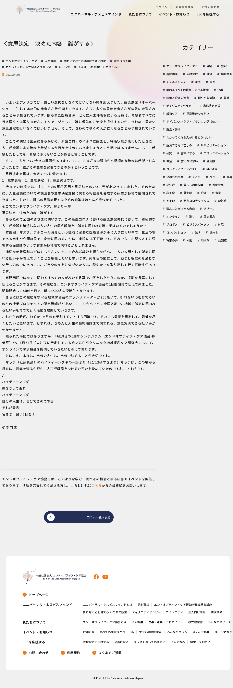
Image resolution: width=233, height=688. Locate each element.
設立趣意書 (195, 624)
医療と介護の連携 (177, 98)
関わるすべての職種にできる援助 (187, 90)
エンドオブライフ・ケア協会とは (104, 624)
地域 (209, 74)
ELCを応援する (208, 14)
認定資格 (143, 607)
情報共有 (226, 74)
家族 (198, 82)
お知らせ (89, 634)
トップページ (39, 596)
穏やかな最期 (206, 98)
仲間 (189, 240)
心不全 (170, 193)
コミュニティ (174, 614)
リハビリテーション (213, 145)
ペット (213, 177)
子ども (196, 177)
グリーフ (209, 209)
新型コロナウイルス (196, 201)
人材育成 (192, 74)
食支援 (211, 161)
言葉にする (188, 153)
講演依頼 (216, 614)
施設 (223, 66)
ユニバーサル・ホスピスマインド (96, 14)
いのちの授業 (174, 177)
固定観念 (209, 216)
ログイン (161, 7)
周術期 (205, 240)
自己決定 (212, 169)
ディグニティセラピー (180, 106)
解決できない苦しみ (179, 145)
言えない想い (189, 161)
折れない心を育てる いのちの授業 (105, 614)
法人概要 (137, 624)
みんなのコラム (177, 634)
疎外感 (222, 201)
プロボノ (172, 224)
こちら (96, 485)
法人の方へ (178, 644)
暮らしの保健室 (194, 185)
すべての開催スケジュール (117, 634)
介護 (220, 90)
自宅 (209, 66)
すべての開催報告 (150, 634)
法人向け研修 (197, 614)
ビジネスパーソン (197, 224)
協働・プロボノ (200, 644)
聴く (192, 216)
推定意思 (218, 185)
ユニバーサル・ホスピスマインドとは (107, 607)
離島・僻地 (173, 129)
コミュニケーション (216, 153)
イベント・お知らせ (174, 14)
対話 (221, 224)
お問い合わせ (211, 7)
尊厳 (226, 98)
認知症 (170, 185)
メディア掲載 (201, 634)
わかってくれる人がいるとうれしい (189, 137)
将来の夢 (172, 240)
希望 (169, 161)
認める (213, 232)
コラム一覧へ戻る (94, 518)
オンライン (173, 216)
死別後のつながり (197, 113)
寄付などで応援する (96, 644)
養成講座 (172, 74)
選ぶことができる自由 (180, 209)
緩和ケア (172, 113)
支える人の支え (176, 82)
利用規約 (73, 654)
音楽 (218, 193)
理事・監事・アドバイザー (165, 624)
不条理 (170, 201)
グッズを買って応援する (149, 644)
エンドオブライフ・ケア (182, 66)
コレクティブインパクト (181, 169)
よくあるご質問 (110, 654)
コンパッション (176, 232)
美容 (229, 177)
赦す (198, 232)
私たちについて (140, 14)
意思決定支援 (211, 106)
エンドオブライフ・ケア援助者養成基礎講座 (183, 607)
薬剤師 (188, 193)
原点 (212, 82)
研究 (169, 153)
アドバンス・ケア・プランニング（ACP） (193, 121)
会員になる (121, 644)
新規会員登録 (184, 7)
